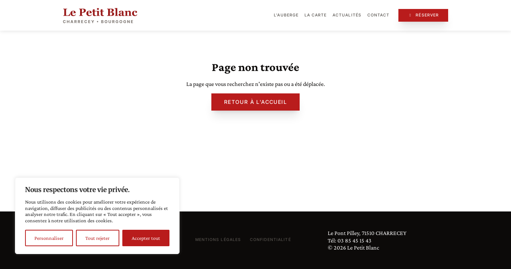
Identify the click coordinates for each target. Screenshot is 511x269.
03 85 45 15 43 (354, 240)
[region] (97, 215)
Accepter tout (146, 238)
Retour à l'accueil (255, 102)
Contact (378, 15)
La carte (316, 15)
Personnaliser (49, 238)
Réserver (423, 15)
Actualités (347, 15)
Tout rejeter (97, 238)
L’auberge (286, 15)
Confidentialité (270, 239)
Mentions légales (218, 239)
